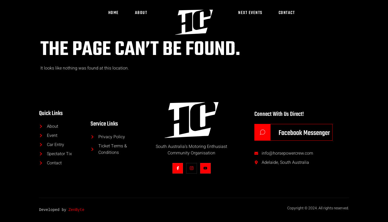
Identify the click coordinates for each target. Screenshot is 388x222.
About (141, 12)
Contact (287, 12)
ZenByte (76, 210)
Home (113, 12)
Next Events (250, 12)
